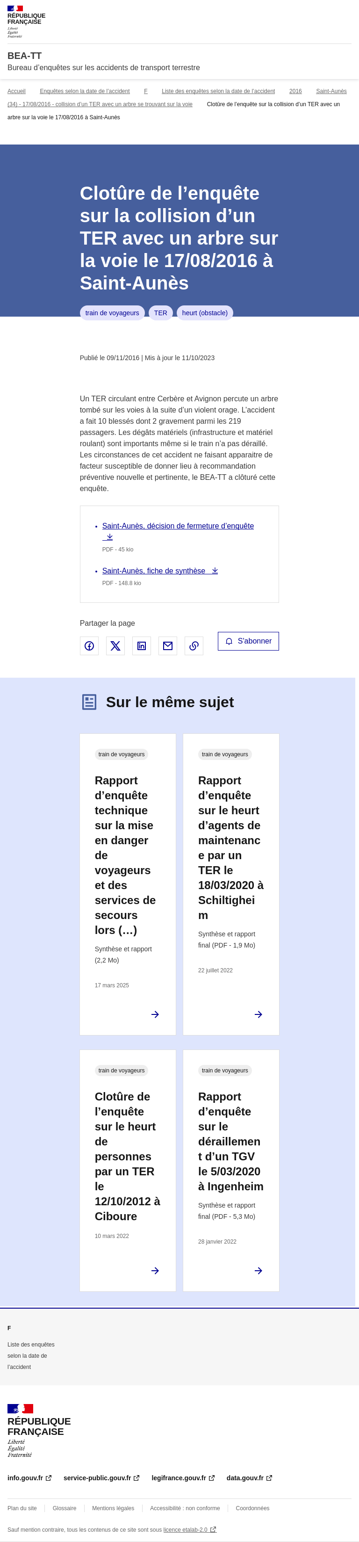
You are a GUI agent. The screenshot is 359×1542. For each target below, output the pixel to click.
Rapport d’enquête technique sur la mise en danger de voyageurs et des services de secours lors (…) (125, 855)
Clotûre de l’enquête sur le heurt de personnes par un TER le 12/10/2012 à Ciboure (127, 1156)
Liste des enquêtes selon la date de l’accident (218, 91)
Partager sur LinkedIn (141, 646)
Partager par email (167, 646)
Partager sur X (115, 646)
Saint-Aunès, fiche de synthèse (155, 571)
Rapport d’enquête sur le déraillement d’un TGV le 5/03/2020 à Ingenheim (231, 1141)
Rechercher (327, 11)
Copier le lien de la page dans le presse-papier (194, 646)
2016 (295, 91)
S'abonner (248, 641)
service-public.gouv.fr (97, 1478)
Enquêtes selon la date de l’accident (84, 91)
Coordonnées (253, 1508)
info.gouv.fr (25, 1478)
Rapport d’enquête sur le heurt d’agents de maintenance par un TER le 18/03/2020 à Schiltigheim (231, 847)
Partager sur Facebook (89, 646)
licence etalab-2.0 (186, 1530)
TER (160, 313)
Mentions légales (113, 1508)
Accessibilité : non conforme (185, 1508)
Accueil (16, 91)
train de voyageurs (112, 313)
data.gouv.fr (245, 1478)
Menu (346, 11)
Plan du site (22, 1508)
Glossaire (65, 1508)
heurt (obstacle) (205, 313)
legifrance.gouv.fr (178, 1478)
